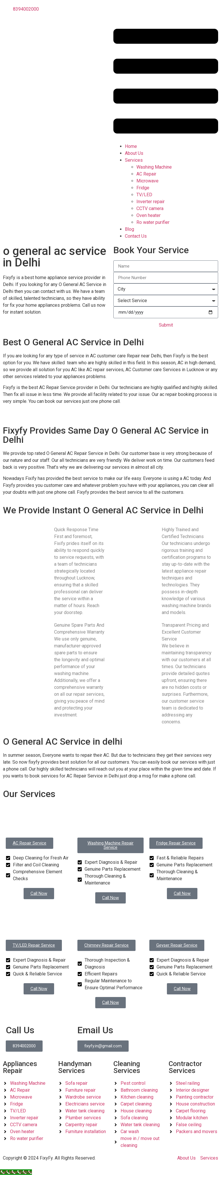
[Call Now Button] (16, 1176)
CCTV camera (149, 208)
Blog (129, 229)
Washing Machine (154, 167)
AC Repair (146, 174)
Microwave (147, 181)
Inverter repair (150, 201)
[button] (165, 82)
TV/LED (144, 194)
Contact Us (142, 238)
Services (134, 160)
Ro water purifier (152, 222)
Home (131, 146)
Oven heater (148, 215)
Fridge (142, 187)
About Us (134, 153)
